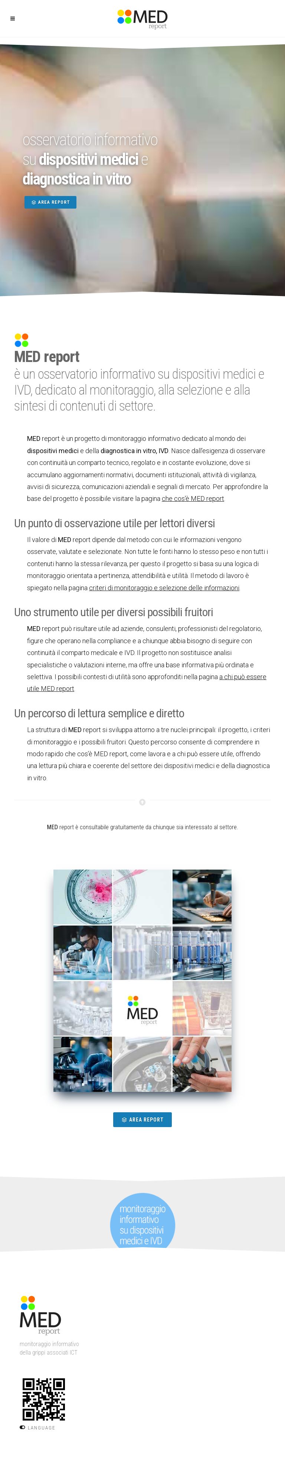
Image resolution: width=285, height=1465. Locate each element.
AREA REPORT (50, 202)
